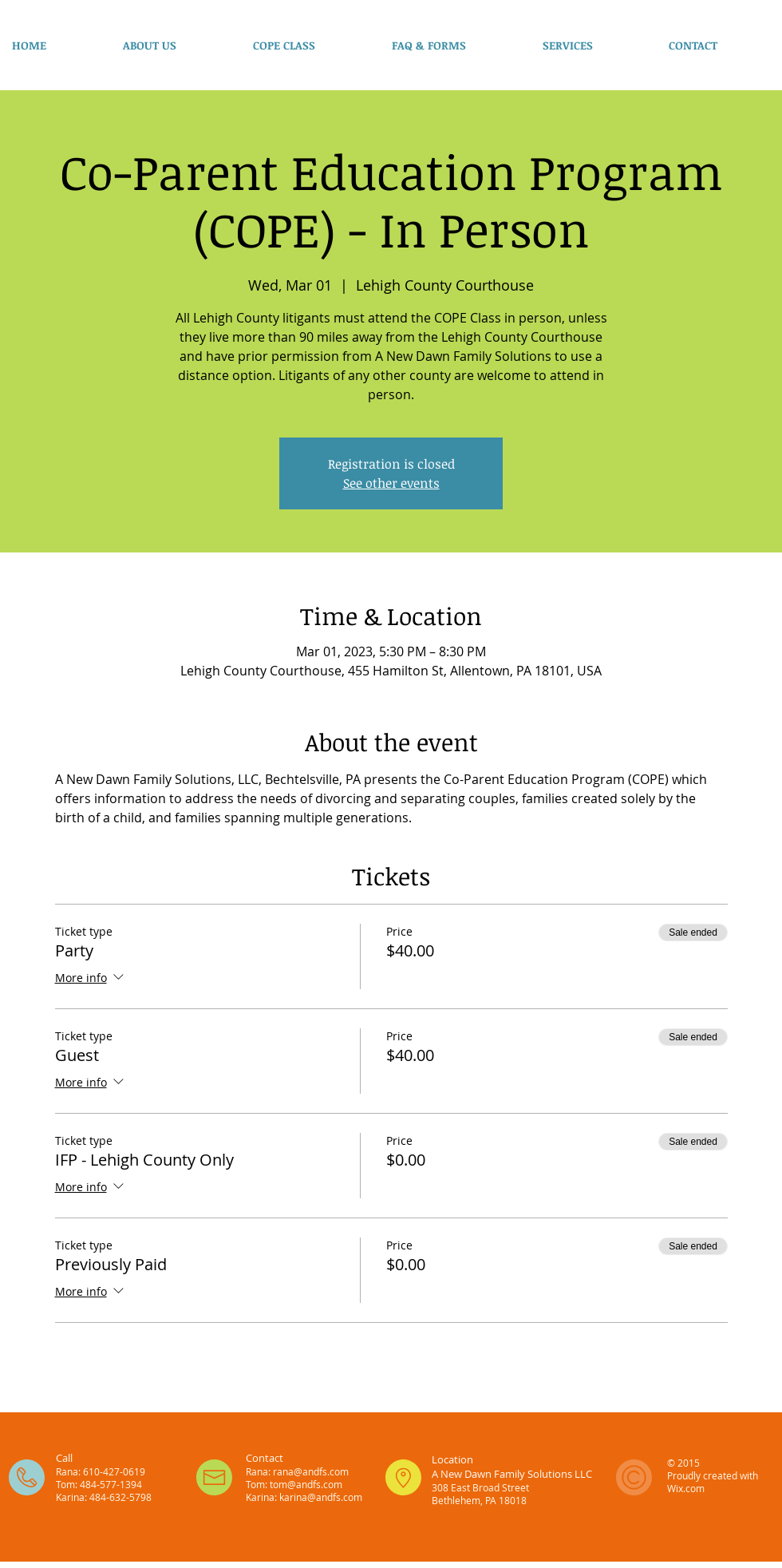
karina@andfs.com (320, 1497)
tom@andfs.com (306, 1484)
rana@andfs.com (311, 1471)
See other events (391, 483)
